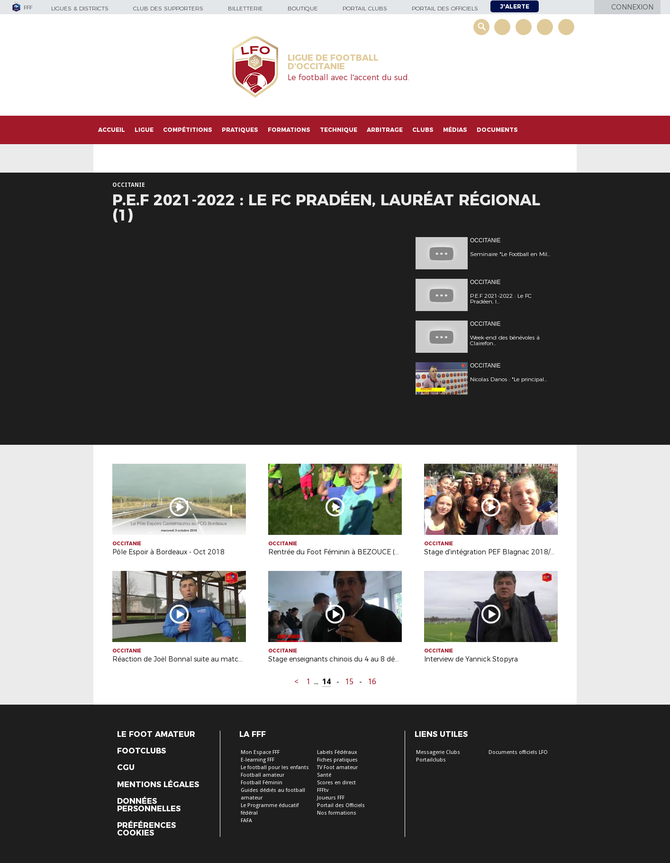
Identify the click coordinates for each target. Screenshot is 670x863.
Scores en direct (336, 783)
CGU (126, 767)
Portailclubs (431, 760)
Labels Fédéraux (337, 752)
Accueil (111, 129)
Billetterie (245, 8)
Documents (497, 129)
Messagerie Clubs (438, 752)
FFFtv (322, 790)
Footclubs (141, 751)
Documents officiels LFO (518, 752)
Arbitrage (385, 129)
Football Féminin (261, 783)
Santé (324, 775)
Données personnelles (149, 805)
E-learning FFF (257, 760)
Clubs (423, 129)
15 (349, 681)
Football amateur (262, 775)
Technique (338, 129)
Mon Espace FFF (260, 752)
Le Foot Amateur (156, 734)
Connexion (632, 7)
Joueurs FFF (330, 798)
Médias (455, 129)
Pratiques (240, 129)
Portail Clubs (365, 8)
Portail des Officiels (341, 805)
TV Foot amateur (337, 767)
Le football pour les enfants (275, 767)
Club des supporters (168, 8)
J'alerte (514, 6)
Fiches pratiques (337, 760)
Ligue (144, 129)
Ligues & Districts (80, 8)
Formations (289, 129)
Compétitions (187, 129)
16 (372, 681)
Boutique (303, 8)
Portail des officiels (445, 8)
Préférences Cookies (146, 829)
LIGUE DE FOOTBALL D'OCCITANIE (333, 62)
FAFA (246, 820)
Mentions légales (158, 785)
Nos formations (336, 813)
